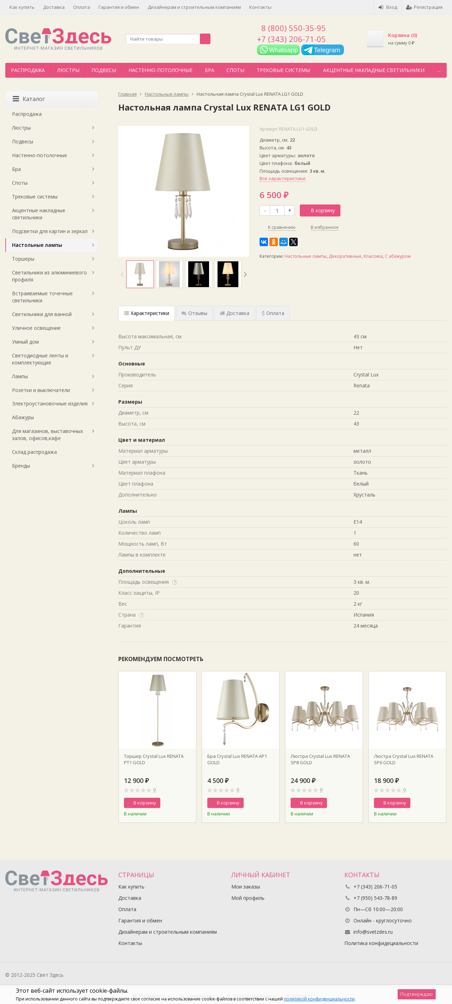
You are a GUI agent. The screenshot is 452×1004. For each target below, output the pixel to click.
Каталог (29, 99)
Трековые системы (283, 70)
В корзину (319, 210)
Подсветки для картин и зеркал (50, 231)
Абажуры (23, 417)
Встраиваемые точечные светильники (42, 297)
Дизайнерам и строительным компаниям (194, 7)
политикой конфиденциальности (319, 999)
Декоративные (345, 256)
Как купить (22, 7)
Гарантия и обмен (119, 7)
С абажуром (398, 256)
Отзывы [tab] (194, 313)
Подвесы (103, 70)
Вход (388, 7)
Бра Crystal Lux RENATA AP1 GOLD (237, 759)
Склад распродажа (34, 451)
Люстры (68, 70)
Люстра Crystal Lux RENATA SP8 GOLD (320, 759)
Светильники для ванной (42, 314)
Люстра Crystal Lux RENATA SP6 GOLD (403, 759)
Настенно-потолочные (160, 70)
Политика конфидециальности (381, 943)
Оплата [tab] (273, 313)
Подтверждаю (416, 994)
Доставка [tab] (234, 313)
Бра (209, 70)
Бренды (21, 465)
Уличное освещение (36, 328)
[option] (140, 274)
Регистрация (424, 7)
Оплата (81, 7)
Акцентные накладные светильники (373, 70)
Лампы (20, 376)
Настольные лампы (306, 256)
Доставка (54, 7)
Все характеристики (282, 178)
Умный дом (25, 341)
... (439, 70)
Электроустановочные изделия (50, 403)
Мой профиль (247, 898)
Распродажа (28, 70)
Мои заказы (245, 886)
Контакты (260, 7)
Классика (373, 256)
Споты (235, 70)
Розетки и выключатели (41, 390)
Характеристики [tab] (146, 313)
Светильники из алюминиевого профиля (49, 276)
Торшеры (23, 258)
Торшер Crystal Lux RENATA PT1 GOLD (154, 759)
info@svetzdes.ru (373, 931)
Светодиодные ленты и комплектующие (40, 359)
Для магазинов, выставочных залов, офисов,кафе (47, 434)
